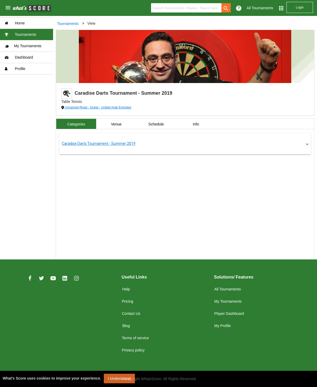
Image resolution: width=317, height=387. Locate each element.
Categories (76, 124)
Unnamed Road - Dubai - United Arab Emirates (97, 107)
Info (196, 124)
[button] (185, 143)
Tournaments (20, 34)
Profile (15, 69)
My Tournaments (23, 46)
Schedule (156, 124)
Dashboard (19, 57)
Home (15, 23)
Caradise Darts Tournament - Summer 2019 (98, 143)
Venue (116, 124)
